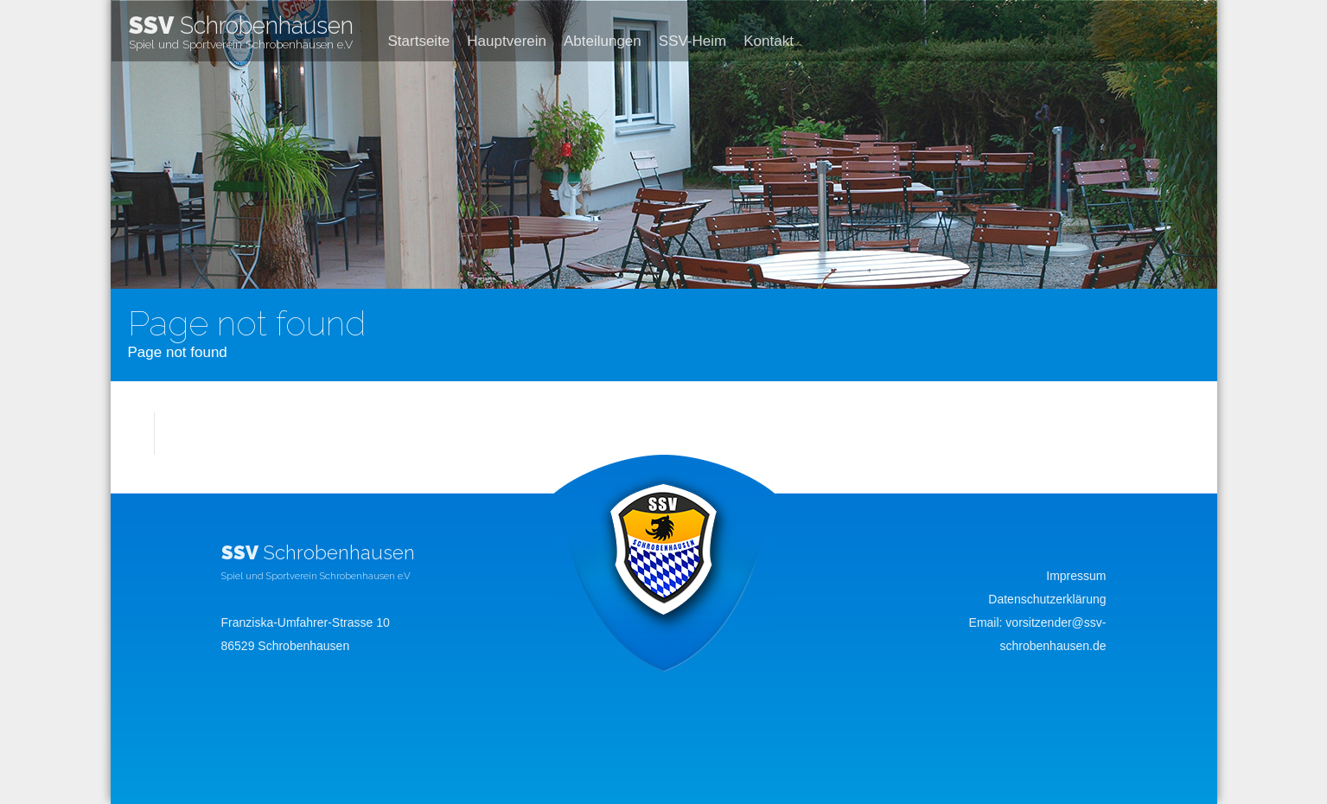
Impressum (1076, 576)
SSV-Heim (692, 41)
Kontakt (768, 41)
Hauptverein (506, 41)
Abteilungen (602, 41)
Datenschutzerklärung (1047, 599)
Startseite (419, 41)
